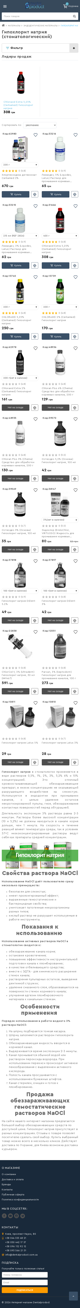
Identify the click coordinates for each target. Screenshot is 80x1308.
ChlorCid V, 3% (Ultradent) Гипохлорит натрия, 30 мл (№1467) (18, 675)
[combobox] (20, 165)
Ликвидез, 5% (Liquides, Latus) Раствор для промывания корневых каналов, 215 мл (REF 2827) (58, 178)
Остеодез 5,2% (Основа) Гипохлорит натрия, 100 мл (59, 461)
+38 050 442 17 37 (15, 1242)
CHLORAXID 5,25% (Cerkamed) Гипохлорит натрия (17, 320)
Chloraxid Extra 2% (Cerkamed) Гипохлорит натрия (17, 391)
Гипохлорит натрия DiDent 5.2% (18, 602)
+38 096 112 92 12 (15, 1246)
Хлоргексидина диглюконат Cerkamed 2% (19, 176)
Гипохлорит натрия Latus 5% (20, 743)
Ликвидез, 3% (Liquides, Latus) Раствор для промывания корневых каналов (17, 249)
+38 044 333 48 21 (15, 1238)
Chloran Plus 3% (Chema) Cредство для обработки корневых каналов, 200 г (18, 462)
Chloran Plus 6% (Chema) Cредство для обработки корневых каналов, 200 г (58, 391)
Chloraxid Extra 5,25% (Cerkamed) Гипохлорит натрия (18, 105)
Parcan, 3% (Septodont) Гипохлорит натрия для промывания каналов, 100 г (59, 675)
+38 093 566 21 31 (15, 1250)
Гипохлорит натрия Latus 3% (60, 743)
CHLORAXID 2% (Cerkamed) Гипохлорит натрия (58, 319)
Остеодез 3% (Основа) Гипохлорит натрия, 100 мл (19, 532)
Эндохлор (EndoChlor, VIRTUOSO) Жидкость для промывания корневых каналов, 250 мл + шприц (58, 534)
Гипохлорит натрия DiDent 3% (58, 602)
